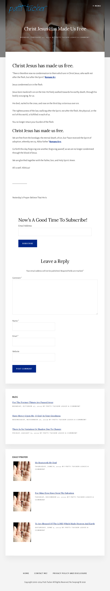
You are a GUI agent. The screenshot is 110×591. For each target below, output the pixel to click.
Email (15, 336)
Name (15, 321)
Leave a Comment (80, 37)
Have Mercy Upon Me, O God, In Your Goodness (36, 415)
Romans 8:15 (55, 142)
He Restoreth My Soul (46, 462)
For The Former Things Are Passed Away (32, 402)
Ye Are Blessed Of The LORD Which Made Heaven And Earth (65, 523)
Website (15, 351)
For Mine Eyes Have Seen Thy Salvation (54, 493)
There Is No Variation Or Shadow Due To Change (36, 429)
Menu (98, 6)
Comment (17, 278)
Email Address (25, 226)
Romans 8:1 (50, 77)
